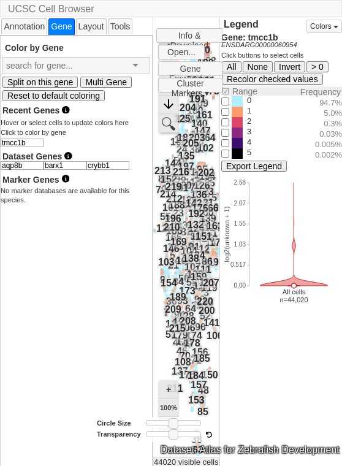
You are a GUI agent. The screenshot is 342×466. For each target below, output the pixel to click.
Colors (324, 26)
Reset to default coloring (53, 96)
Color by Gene (34, 47)
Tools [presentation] (120, 26)
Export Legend (254, 166)
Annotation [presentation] (24, 26)
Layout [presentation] (91, 26)
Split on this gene (40, 82)
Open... (181, 52)
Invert (289, 67)
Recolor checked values (272, 79)
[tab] (24, 26)
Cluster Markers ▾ (190, 85)
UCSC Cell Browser (51, 9)
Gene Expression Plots (190, 70)
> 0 (317, 67)
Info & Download (189, 37)
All (232, 67)
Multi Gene (106, 82)
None (258, 67)
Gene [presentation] (61, 26)
